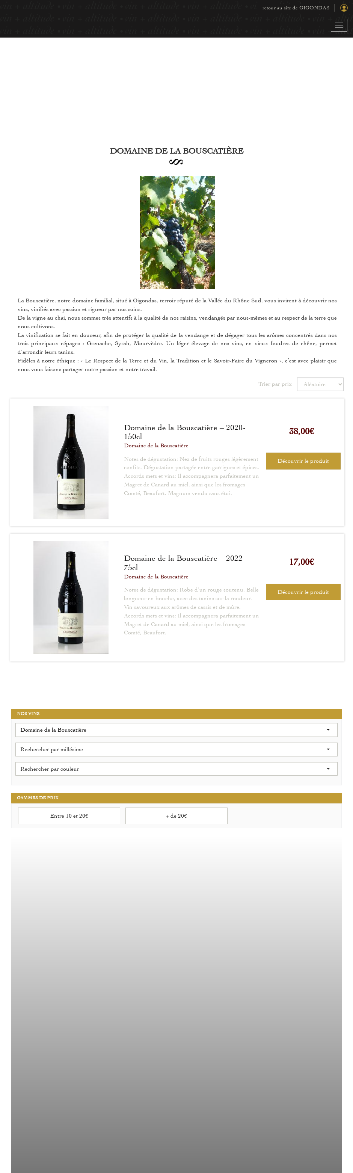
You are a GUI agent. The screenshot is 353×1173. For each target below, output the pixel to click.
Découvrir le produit (303, 460)
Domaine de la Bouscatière (156, 445)
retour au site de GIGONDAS (295, 8)
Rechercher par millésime (175, 749)
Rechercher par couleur (175, 768)
